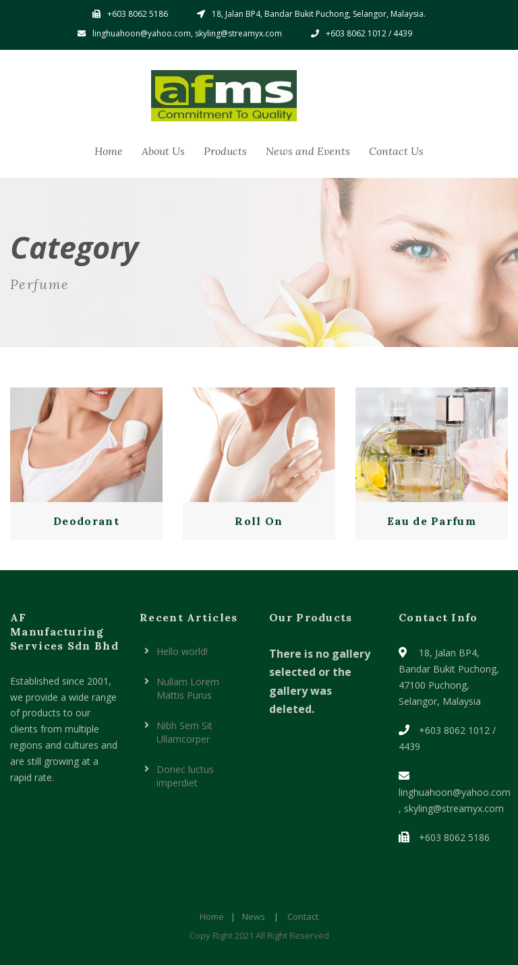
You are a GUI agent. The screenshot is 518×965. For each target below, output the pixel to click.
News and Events (308, 151)
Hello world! (182, 651)
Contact (302, 916)
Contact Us (396, 151)
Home (108, 151)
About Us (163, 151)
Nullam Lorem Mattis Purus (187, 688)
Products (225, 151)
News (253, 916)
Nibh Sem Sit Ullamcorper (184, 732)
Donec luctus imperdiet (185, 776)
